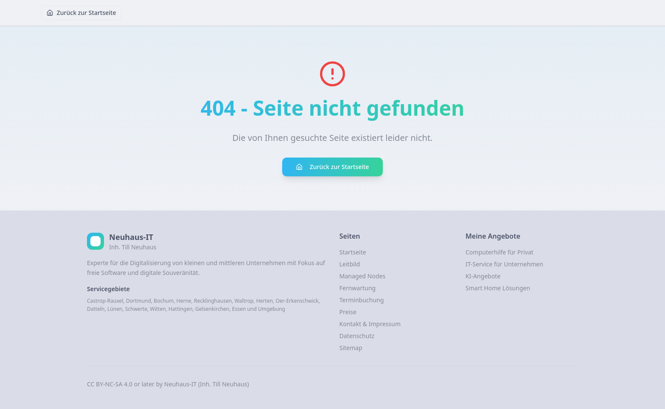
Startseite (352, 252)
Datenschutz (356, 336)
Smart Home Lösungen (498, 288)
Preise (347, 312)
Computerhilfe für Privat (499, 252)
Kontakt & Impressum (370, 324)
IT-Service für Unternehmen (504, 264)
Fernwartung (357, 288)
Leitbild (349, 264)
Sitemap (350, 348)
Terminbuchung (361, 300)
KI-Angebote (483, 276)
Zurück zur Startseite (81, 13)
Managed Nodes (362, 276)
